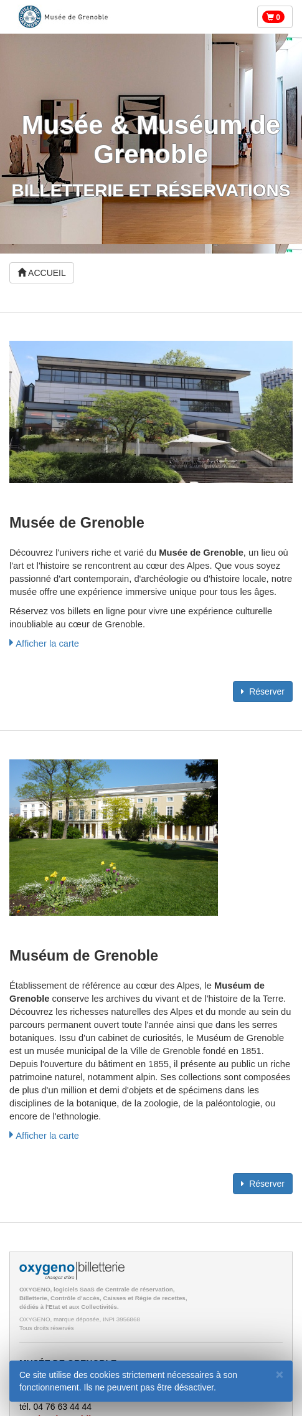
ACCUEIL (41, 273)
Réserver (263, 691)
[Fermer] (279, 1373)
